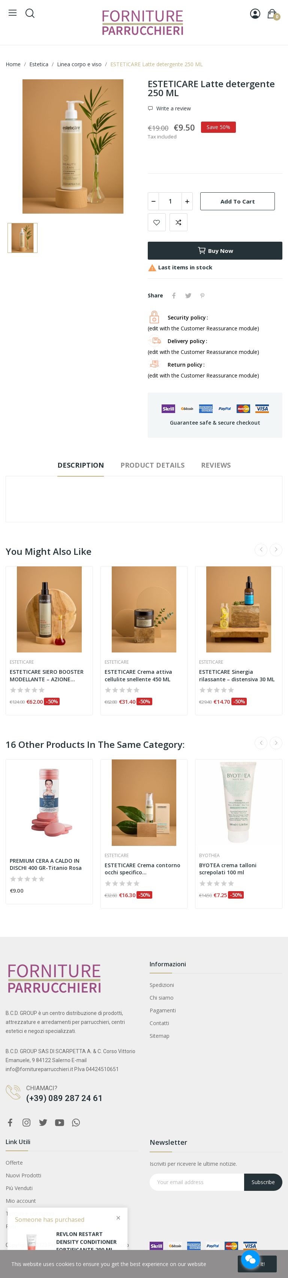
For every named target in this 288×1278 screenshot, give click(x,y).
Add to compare (178, 222)
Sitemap (160, 1035)
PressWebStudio (68, 1245)
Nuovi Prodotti (23, 1175)
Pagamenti (163, 1010)
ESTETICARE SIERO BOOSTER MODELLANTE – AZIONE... (47, 675)
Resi (11, 1226)
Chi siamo (162, 997)
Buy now (215, 250)
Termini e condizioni (30, 1213)
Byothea (209, 855)
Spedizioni (162, 984)
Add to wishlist (156, 222)
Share (174, 295)
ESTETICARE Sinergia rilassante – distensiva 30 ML (236, 675)
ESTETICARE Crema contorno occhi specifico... (142, 869)
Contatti (159, 1023)
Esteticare (22, 662)
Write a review (173, 108)
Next (276, 550)
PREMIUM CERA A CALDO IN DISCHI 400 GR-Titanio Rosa (46, 864)
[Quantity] (170, 201)
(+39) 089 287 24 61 (64, 1098)
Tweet (188, 295)
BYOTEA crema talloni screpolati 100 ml (227, 869)
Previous (261, 550)
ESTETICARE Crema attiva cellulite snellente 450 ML (138, 675)
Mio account (21, 1200)
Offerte (14, 1162)
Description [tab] (80, 465)
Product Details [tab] (152, 465)
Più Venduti (19, 1188)
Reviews (216, 465)
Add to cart (237, 201)
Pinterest (202, 295)
